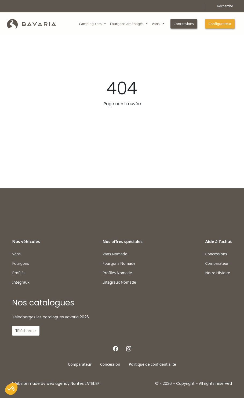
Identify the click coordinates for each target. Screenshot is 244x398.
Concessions (184, 23)
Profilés (18, 272)
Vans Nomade (115, 254)
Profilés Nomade (117, 272)
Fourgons (20, 263)
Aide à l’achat (218, 241)
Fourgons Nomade (119, 263)
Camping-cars (93, 23)
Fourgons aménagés (129, 23)
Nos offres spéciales (123, 241)
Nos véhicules (26, 241)
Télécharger (25, 330)
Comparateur (217, 263)
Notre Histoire (217, 272)
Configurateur (219, 23)
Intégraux (20, 282)
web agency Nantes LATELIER (73, 383)
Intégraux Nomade (119, 282)
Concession (110, 364)
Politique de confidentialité (152, 364)
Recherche (225, 6)
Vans (158, 23)
